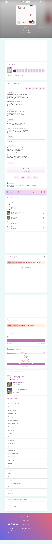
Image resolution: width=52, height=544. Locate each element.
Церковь (10, 493)
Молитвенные (11, 443)
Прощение (10, 460)
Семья (9, 473)
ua (26, 524)
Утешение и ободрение (14, 483)
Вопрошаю (14, 217)
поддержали (26, 366)
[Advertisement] (26, 50)
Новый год (10, 446)
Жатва (9, 433)
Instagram (26, 530)
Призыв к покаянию (12, 453)
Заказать (12, 535)
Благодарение (11, 406)
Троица (9, 480)
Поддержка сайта (12, 532)
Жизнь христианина (12, 436)
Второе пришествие (13, 420)
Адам (12, 202)
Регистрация (10, 343)
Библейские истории (13, 403)
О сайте (12, 530)
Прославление (11, 456)
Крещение (10, 440)
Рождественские (12, 466)
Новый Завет (26, 33)
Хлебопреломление (13, 486)
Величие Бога (11, 413)
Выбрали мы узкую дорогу (18, 212)
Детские (10, 426)
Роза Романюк (10, 183)
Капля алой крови (16, 222)
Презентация (15, 83)
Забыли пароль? (41, 343)
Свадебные (10, 470)
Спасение (10, 476)
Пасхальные (11, 450)
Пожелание (14, 227)
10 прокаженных (18, 383)
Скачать (26, 168)
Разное (9, 463)
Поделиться (26, 171)
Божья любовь (11, 410)
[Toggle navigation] (45, 2)
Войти (26, 340)
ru (23, 524)
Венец (13, 207)
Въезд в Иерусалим (12, 423)
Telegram (26, 532)
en (28, 524)
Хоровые (10, 490)
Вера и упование (12, 416)
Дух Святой (10, 430)
